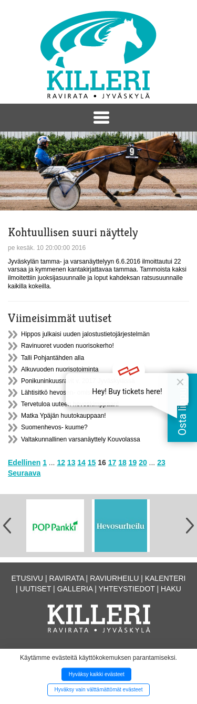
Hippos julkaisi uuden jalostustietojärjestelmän (85, 334)
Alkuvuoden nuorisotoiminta (59, 369)
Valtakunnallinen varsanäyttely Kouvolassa (80, 439)
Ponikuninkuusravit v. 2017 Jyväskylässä (78, 381)
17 (112, 462)
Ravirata (66, 578)
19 (133, 462)
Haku (171, 589)
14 (81, 462)
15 (92, 462)
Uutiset (35, 589)
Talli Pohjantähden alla (52, 357)
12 (61, 462)
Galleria (75, 589)
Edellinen (24, 462)
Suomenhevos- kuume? (54, 427)
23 (161, 462)
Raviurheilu (114, 578)
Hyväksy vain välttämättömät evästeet (99, 689)
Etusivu (28, 578)
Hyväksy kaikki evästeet (97, 674)
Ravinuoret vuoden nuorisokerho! (67, 345)
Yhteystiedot (127, 589)
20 (143, 462)
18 (122, 462)
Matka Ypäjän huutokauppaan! (63, 415)
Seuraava (24, 473)
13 (71, 462)
